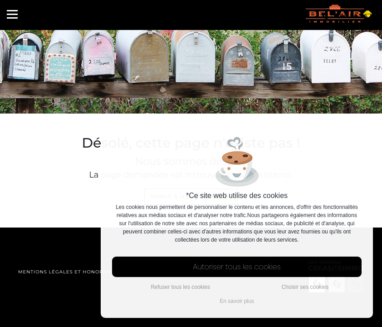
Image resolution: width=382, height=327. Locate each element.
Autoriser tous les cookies (237, 267)
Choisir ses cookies (305, 287)
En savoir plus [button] (237, 301)
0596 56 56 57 (350, 16)
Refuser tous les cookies (180, 287)
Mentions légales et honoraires (68, 272)
